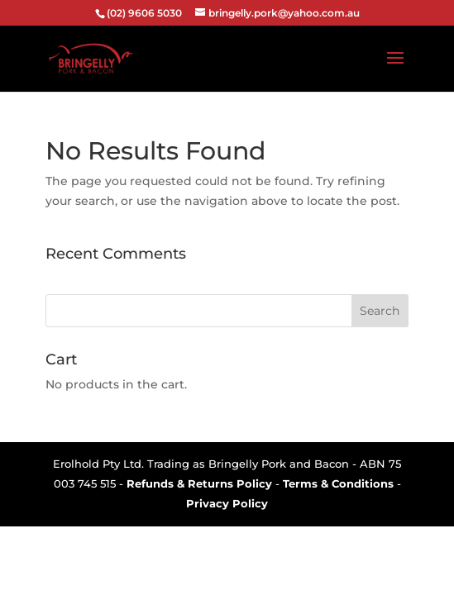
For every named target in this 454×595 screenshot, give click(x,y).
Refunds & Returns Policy (199, 483)
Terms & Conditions (338, 483)
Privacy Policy (227, 503)
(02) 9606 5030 (144, 13)
